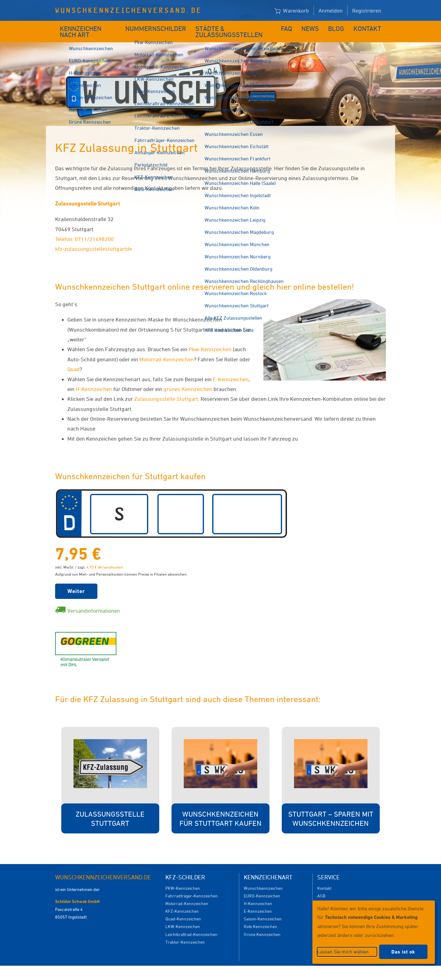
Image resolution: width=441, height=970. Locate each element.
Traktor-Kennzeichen (185, 932)
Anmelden (330, 10)
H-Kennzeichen (94, 380)
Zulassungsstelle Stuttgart (87, 194)
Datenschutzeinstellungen (248, 963)
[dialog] (373, 932)
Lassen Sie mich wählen (343, 951)
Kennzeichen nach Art (90, 27)
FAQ (291, 27)
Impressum (295, 963)
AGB (321, 886)
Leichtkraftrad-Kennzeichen (191, 925)
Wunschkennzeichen (263, 879)
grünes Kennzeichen (188, 380)
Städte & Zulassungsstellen (235, 27)
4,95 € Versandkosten (104, 557)
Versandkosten (331, 894)
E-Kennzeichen (231, 370)
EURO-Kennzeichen (262, 886)
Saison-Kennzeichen (263, 909)
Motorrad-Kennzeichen (166, 350)
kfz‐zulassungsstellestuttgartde (93, 239)
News (314, 27)
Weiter (76, 582)
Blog (340, 27)
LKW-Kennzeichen (182, 917)
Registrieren (366, 10)
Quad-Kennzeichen (183, 909)
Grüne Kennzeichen (262, 925)
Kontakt (369, 27)
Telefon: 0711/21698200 (84, 230)
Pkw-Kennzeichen (210, 340)
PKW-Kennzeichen (182, 879)
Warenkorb (291, 10)
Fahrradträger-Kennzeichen (191, 886)
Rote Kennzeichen (260, 917)
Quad (73, 360)
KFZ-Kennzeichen (182, 901)
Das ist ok (403, 952)
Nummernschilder (157, 27)
